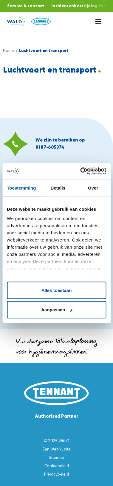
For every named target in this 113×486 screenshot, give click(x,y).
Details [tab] (57, 187)
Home (8, 51)
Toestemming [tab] (21, 187)
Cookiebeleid (56, 466)
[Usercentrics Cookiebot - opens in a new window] (80, 171)
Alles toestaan (56, 290)
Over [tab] (93, 187)
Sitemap (56, 458)
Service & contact (25, 6)
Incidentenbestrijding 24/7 (79, 6)
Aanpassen (56, 309)
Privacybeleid (56, 474)
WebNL (56, 449)
